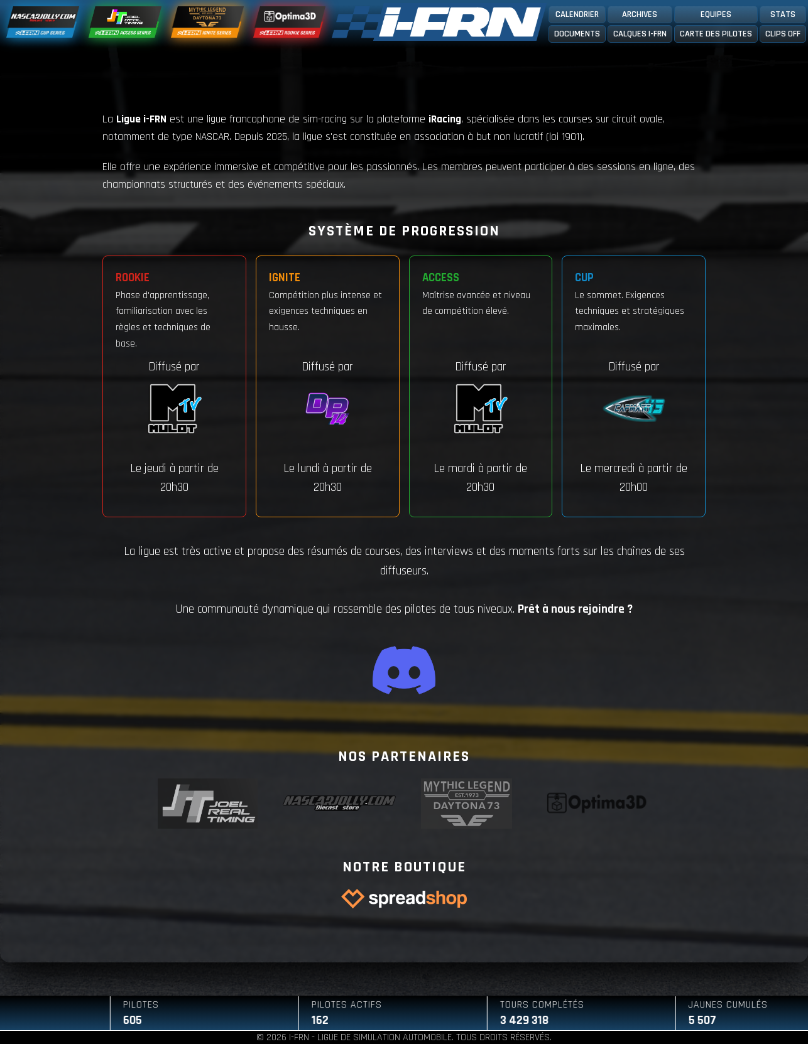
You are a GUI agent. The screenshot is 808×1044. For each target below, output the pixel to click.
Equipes (716, 14)
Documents (577, 34)
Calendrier (577, 14)
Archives (639, 14)
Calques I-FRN (640, 34)
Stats (782, 14)
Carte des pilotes (716, 34)
